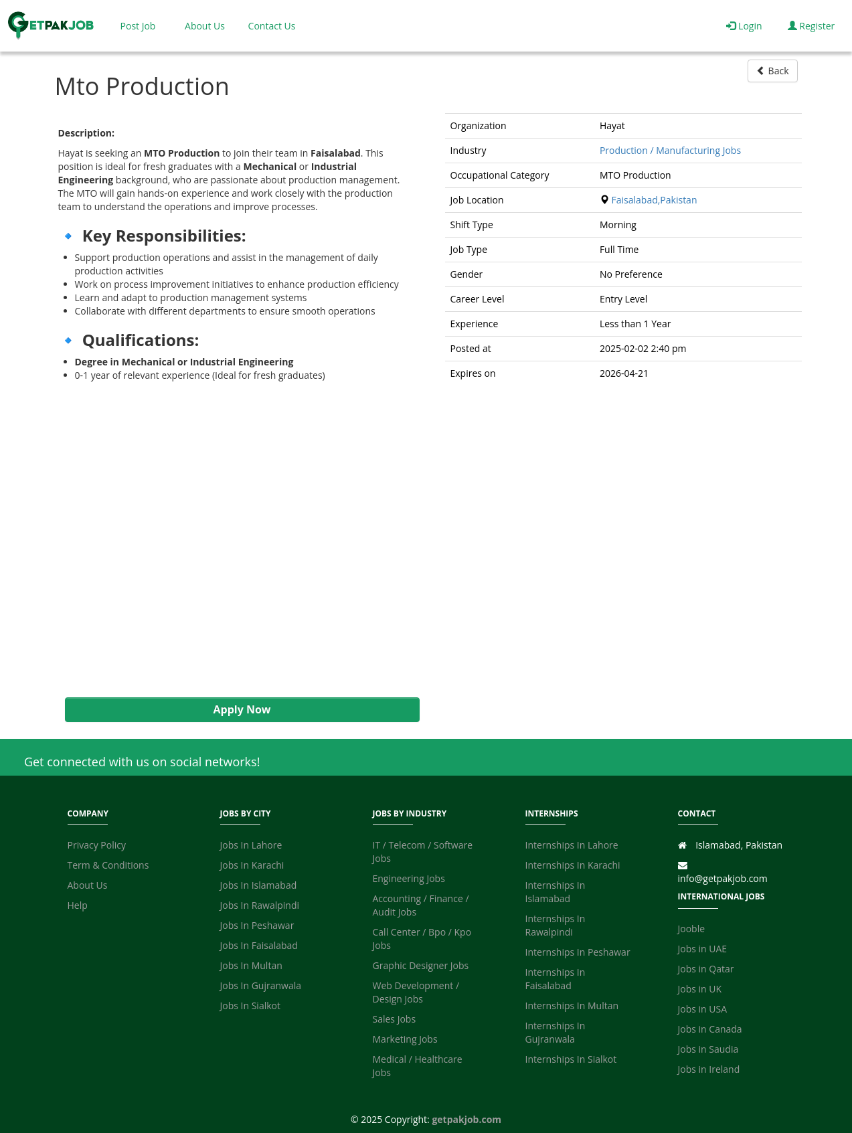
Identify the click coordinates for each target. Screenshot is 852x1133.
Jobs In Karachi (252, 865)
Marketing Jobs (405, 1039)
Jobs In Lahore (251, 845)
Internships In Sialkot (571, 1059)
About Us (205, 25)
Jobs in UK (700, 988)
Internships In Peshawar (577, 952)
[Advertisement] (235, 540)
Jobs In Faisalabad (259, 945)
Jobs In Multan (251, 965)
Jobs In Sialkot (250, 1005)
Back (772, 70)
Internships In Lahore (571, 845)
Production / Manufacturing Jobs (670, 150)
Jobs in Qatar (706, 968)
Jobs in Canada (710, 1029)
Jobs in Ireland (709, 1069)
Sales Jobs (394, 1019)
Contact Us (272, 25)
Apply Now (241, 709)
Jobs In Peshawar (257, 925)
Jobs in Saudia (708, 1049)
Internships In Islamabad (555, 892)
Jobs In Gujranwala (261, 985)
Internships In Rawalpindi (555, 925)
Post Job (138, 25)
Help (78, 905)
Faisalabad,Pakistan (654, 199)
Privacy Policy (97, 845)
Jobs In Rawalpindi (260, 905)
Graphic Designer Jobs (421, 965)
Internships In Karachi (572, 865)
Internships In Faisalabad (555, 979)
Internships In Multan (572, 1005)
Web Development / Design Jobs (416, 992)
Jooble (691, 928)
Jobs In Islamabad (258, 885)
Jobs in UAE (703, 948)
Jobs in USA (703, 1009)
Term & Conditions (108, 865)
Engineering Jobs (409, 878)
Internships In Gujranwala (555, 1032)
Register (811, 25)
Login (744, 25)
